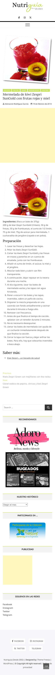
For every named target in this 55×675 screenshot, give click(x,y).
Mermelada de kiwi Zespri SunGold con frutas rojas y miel (26, 96)
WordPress (8, 663)
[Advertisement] (27, 135)
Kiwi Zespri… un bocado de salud (23, 358)
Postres (45, 90)
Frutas (15, 90)
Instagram (8, 607)
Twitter (6, 611)
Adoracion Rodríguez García (16, 104)
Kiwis (24, 90)
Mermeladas (34, 90)
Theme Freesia (43, 659)
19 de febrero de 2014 (41, 104)
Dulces (7, 90)
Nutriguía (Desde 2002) (14, 659)
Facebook (7, 604)
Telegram (7, 614)
